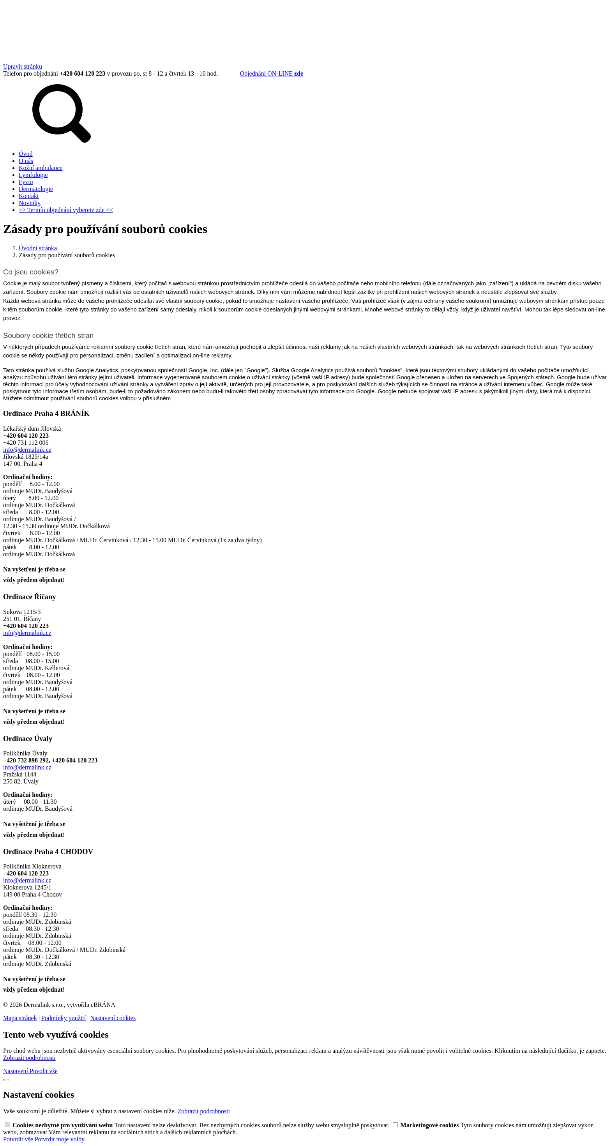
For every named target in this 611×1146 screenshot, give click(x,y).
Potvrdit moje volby (60, 1139)
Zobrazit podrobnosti (29, 1057)
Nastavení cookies (113, 1018)
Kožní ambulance (40, 167)
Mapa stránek (20, 1018)
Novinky (30, 203)
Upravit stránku (22, 66)
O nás (26, 160)
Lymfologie (33, 175)
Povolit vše (44, 1071)
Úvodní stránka (38, 248)
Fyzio (26, 182)
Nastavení (16, 1071)
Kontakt (29, 196)
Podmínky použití (63, 1018)
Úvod (26, 153)
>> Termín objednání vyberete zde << (66, 210)
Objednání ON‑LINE (271, 73)
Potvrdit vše (19, 1139)
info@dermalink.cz (27, 449)
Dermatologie (36, 189)
